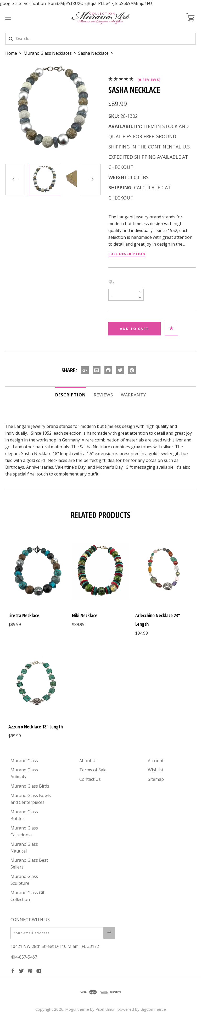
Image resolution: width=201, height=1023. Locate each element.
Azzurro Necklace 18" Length (35, 726)
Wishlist (155, 770)
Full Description (127, 253)
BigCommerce (153, 1009)
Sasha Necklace (93, 53)
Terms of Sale (93, 770)
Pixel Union (105, 1009)
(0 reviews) (148, 79)
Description (70, 395)
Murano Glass (24, 761)
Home (11, 53)
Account (156, 761)
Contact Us (90, 779)
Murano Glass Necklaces (48, 53)
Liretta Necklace (23, 615)
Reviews (103, 395)
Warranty (133, 395)
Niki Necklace (84, 615)
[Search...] (100, 39)
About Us (88, 761)
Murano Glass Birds (29, 786)
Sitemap (156, 779)
